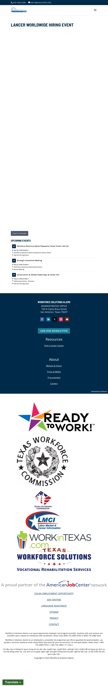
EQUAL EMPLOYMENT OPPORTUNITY (54, 593)
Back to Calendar (19, 233)
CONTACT (54, 624)
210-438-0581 (19, 2)
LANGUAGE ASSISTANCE (54, 605)
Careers (54, 383)
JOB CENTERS (54, 599)
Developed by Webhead (99, 391)
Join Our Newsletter (54, 330)
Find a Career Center (54, 345)
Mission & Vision (54, 365)
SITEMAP (54, 612)
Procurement (54, 377)
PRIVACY (54, 618)
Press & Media (54, 371)
